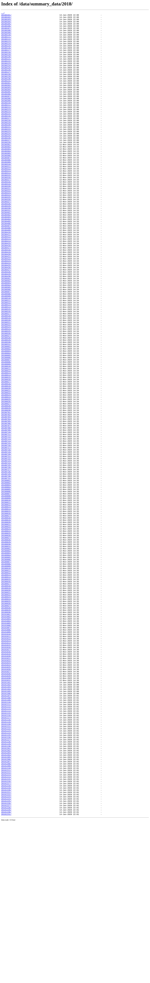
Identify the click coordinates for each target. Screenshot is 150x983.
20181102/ (6, 819)
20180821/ (6, 627)
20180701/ (6, 492)
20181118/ (6, 861)
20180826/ (6, 640)
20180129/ (6, 89)
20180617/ (6, 456)
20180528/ (6, 403)
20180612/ (6, 442)
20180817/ (6, 616)
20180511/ (6, 358)
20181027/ (6, 803)
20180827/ (6, 643)
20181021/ (6, 788)
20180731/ (6, 571)
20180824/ (6, 635)
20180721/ (6, 545)
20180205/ (6, 108)
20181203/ (6, 901)
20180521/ (6, 384)
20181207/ (6, 911)
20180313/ (6, 203)
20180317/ (6, 213)
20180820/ (6, 624)
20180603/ (6, 419)
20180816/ (6, 614)
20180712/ (6, 521)
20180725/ (6, 556)
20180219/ (6, 145)
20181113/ (6, 848)
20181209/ (6, 917)
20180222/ (6, 153)
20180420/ (6, 303)
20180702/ (6, 495)
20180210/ (6, 121)
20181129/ (6, 890)
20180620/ (6, 463)
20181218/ (6, 940)
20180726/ (6, 558)
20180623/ (6, 471)
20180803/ (6, 579)
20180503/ (6, 337)
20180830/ (6, 651)
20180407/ (6, 268)
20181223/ (6, 954)
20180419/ (6, 300)
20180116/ (6, 55)
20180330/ (6, 247)
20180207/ (6, 113)
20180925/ (6, 719)
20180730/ (6, 569)
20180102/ (6, 18)
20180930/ (6, 732)
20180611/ (6, 440)
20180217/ (6, 139)
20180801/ (6, 574)
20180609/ (6, 434)
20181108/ (6, 835)
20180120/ (6, 66)
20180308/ (6, 189)
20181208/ (6, 914)
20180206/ (6, 110)
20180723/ (6, 550)
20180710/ (6, 516)
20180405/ (6, 263)
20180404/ (6, 261)
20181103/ (6, 822)
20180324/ (6, 232)
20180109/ (6, 37)
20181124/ (6, 877)
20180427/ (6, 321)
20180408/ (6, 271)
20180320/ (6, 221)
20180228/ (6, 168)
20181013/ (6, 766)
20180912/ (6, 685)
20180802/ (6, 577)
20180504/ (6, 340)
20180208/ (6, 116)
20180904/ (6, 664)
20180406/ (6, 266)
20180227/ (6, 166)
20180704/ (6, 500)
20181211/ (6, 922)
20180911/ (6, 682)
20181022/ (6, 790)
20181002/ (6, 737)
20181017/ (6, 777)
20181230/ (6, 972)
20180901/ (6, 656)
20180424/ (6, 313)
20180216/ (6, 137)
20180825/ (6, 637)
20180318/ (6, 216)
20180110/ (6, 39)
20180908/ (6, 674)
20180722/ (6, 548)
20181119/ (6, 864)
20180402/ (6, 255)
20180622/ (6, 469)
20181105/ (6, 827)
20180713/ (6, 524)
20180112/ (6, 44)
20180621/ (6, 466)
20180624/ (6, 474)
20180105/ (6, 26)
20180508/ (6, 350)
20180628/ (6, 485)
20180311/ (6, 197)
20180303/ (6, 176)
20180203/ (6, 102)
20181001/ (6, 735)
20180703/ (6, 498)
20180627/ (6, 482)
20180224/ (6, 158)
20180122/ (6, 71)
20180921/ (6, 708)
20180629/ (6, 487)
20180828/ (6, 645)
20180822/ (6, 629)
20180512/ (6, 361)
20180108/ (6, 34)
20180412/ (6, 282)
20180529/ (6, 405)
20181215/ (6, 932)
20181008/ (6, 753)
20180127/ (6, 84)
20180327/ (6, 239)
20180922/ (6, 711)
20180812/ (6, 603)
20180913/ (6, 687)
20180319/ (6, 218)
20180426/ (6, 319)
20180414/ (6, 287)
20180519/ (6, 379)
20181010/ (6, 759)
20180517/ (6, 374)
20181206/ (6, 909)
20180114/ (6, 50)
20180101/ (6, 15)
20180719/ (6, 540)
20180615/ (6, 450)
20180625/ (6, 477)
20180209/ (6, 118)
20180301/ (6, 171)
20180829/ (6, 648)
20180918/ (6, 701)
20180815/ (6, 611)
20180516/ (6, 371)
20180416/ (6, 292)
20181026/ (6, 801)
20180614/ (6, 448)
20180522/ (6, 387)
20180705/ (6, 503)
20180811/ (6, 600)
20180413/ (6, 284)
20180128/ (6, 87)
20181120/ (6, 867)
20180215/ (6, 134)
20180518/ (6, 376)
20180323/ (6, 229)
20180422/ (6, 308)
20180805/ (6, 585)
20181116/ (6, 856)
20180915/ (6, 693)
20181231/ (6, 975)
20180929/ (6, 730)
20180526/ (6, 398)
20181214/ (6, 930)
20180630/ (6, 490)
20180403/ (6, 258)
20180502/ (6, 334)
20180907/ (6, 672)
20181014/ (6, 769)
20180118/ (6, 60)
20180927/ (6, 724)
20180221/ (6, 150)
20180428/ (6, 324)
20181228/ (6, 967)
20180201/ (6, 97)
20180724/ (6, 553)
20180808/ (6, 593)
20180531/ (6, 411)
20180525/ (6, 395)
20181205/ (6, 906)
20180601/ (6, 413)
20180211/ (6, 124)
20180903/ (6, 661)
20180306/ (6, 184)
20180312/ (6, 200)
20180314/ (6, 205)
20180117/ (6, 58)
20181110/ (6, 840)
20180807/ (6, 590)
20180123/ (6, 73)
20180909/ (6, 677)
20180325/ (6, 234)
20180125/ (6, 79)
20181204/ (6, 903)
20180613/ (6, 445)
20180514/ (6, 366)
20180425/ (6, 316)
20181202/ (6, 898)
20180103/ (6, 21)
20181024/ (6, 795)
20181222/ (6, 951)
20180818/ (6, 619)
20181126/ (6, 882)
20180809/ (6, 595)
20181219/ (6, 943)
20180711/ (6, 519)
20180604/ (6, 421)
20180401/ (6, 253)
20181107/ (6, 832)
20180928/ (6, 727)
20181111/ (6, 843)
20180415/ (6, 290)
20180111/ (6, 42)
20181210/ (6, 919)
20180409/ (6, 274)
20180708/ (6, 511)
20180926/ (6, 722)
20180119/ (6, 63)
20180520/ (6, 382)
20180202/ (6, 100)
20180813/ (6, 606)
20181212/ (6, 925)
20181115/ (6, 853)
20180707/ (6, 508)
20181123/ (6, 875)
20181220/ (6, 946)
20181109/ (6, 838)
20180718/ (6, 537)
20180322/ (6, 226)
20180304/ (6, 179)
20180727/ (6, 561)
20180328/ (6, 242)
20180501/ (6, 332)
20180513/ (6, 363)
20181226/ (6, 961)
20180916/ (6, 695)
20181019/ (6, 782)
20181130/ (6, 893)
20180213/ (6, 129)
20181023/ (6, 793)
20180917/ (6, 698)
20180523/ (6, 390)
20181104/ (6, 824)
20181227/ (6, 964)
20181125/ (6, 880)
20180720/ (6, 542)
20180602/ (6, 416)
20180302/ (6, 174)
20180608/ (6, 432)
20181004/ (6, 743)
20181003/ (6, 740)
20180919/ (6, 703)
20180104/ (6, 23)
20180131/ (6, 95)
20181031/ (6, 814)
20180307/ (6, 187)
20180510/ (6, 355)
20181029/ (6, 809)
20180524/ (6, 392)
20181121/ (6, 869)
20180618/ (6, 458)
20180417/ (6, 295)
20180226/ (6, 163)
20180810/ (6, 598)
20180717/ (6, 535)
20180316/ (6, 210)
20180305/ (6, 181)
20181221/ (6, 948)
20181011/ (6, 761)
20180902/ (6, 658)
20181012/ (6, 764)
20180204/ (6, 105)
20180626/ (6, 479)
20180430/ (6, 329)
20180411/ (6, 279)
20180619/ (6, 461)
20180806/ (6, 587)
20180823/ (6, 632)
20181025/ (6, 798)
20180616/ (6, 453)
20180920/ (6, 706)
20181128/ (6, 888)
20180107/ (6, 31)
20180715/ (6, 529)
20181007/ (6, 751)
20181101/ (6, 817)
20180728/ (6, 564)
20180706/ (6, 506)
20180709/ (6, 514)
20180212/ (6, 126)
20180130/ (6, 92)
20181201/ (6, 896)
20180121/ (6, 68)
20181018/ (6, 780)
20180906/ (6, 669)
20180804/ (6, 582)
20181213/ (6, 927)
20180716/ (6, 532)
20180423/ (6, 311)
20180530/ (6, 408)
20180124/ (6, 76)
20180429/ (6, 326)
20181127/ (6, 885)
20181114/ (6, 851)
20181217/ (6, 938)
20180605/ (6, 424)
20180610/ (6, 437)
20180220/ (6, 147)
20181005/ (6, 745)
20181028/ (6, 806)
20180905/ (6, 666)
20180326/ (6, 237)
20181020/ (6, 785)
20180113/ (6, 47)
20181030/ (6, 811)
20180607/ (6, 429)
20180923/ (6, 714)
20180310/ (6, 195)
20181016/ (6, 774)
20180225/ (6, 160)
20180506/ (6, 345)
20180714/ (6, 527)
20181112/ (6, 846)
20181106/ (6, 830)
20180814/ (6, 608)
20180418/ (6, 297)
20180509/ (6, 353)
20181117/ (6, 859)
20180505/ (6, 342)
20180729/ (6, 566)
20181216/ (6, 935)
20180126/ (6, 81)
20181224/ (6, 956)
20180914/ (6, 690)
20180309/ (6, 192)
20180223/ (6, 155)
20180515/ (6, 369)
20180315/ (6, 208)
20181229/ (6, 969)
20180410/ (6, 276)
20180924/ (6, 716)
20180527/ (6, 400)
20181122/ (6, 872)
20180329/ (6, 245)
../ (3, 13)
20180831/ (6, 653)
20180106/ (6, 29)
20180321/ (6, 224)
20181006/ (6, 748)
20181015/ (6, 772)
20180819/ (6, 622)
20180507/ (6, 348)
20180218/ (6, 142)
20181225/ (6, 959)
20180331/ (6, 250)
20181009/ (6, 756)
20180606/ (6, 427)
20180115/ (6, 52)
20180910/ (6, 680)
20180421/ (6, 305)
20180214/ (6, 131)
